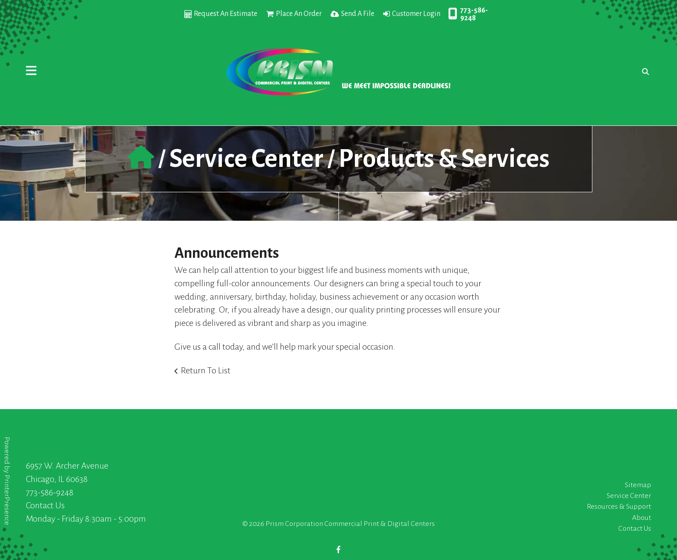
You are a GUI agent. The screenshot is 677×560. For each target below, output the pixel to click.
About (641, 518)
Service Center (246, 158)
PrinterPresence (7, 500)
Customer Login (416, 14)
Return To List (206, 370)
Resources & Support (619, 506)
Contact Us (45, 505)
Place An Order (299, 14)
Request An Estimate (225, 14)
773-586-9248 (474, 14)
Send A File (357, 14)
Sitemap (638, 485)
